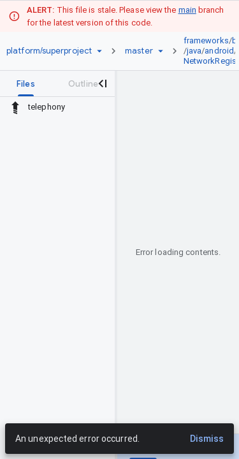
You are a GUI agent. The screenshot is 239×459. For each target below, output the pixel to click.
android (219, 50)
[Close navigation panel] (102, 83)
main (187, 10)
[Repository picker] (99, 51)
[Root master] (139, 51)
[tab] (26, 83)
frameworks (206, 40)
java (194, 50)
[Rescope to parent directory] (15, 107)
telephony (46, 107)
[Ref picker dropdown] (161, 51)
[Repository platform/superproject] (49, 51)
